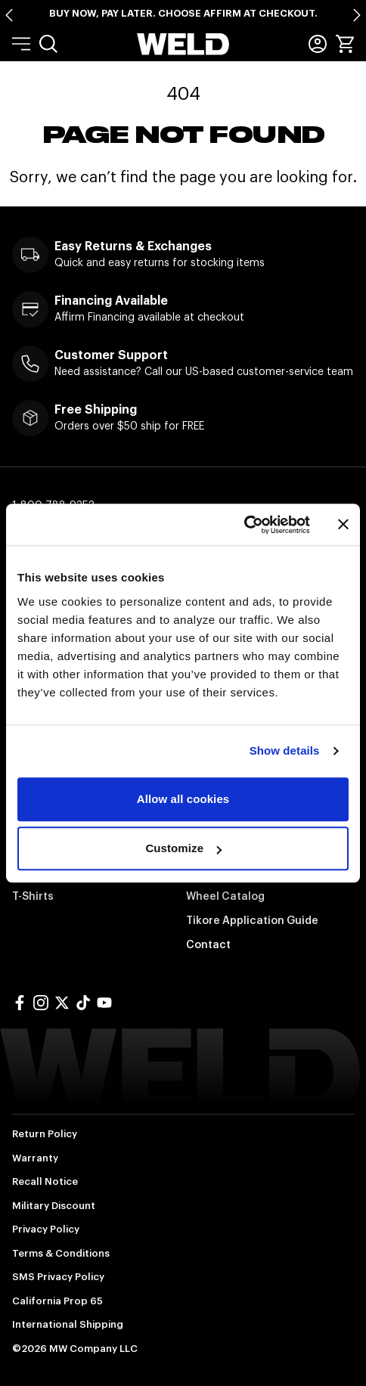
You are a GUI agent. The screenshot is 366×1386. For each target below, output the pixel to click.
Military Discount (53, 1205)
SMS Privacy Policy (58, 1276)
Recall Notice (45, 1181)
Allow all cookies (183, 798)
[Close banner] (343, 524)
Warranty (35, 1158)
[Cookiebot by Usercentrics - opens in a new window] (244, 525)
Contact (208, 944)
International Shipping (67, 1324)
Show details (285, 750)
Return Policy (44, 1133)
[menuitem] (48, 44)
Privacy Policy (45, 1229)
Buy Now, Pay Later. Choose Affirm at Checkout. (183, 13)
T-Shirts (33, 896)
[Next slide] (357, 15)
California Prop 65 (57, 1301)
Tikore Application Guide (252, 920)
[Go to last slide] (9, 15)
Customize (183, 848)
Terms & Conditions (61, 1253)
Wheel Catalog (225, 896)
